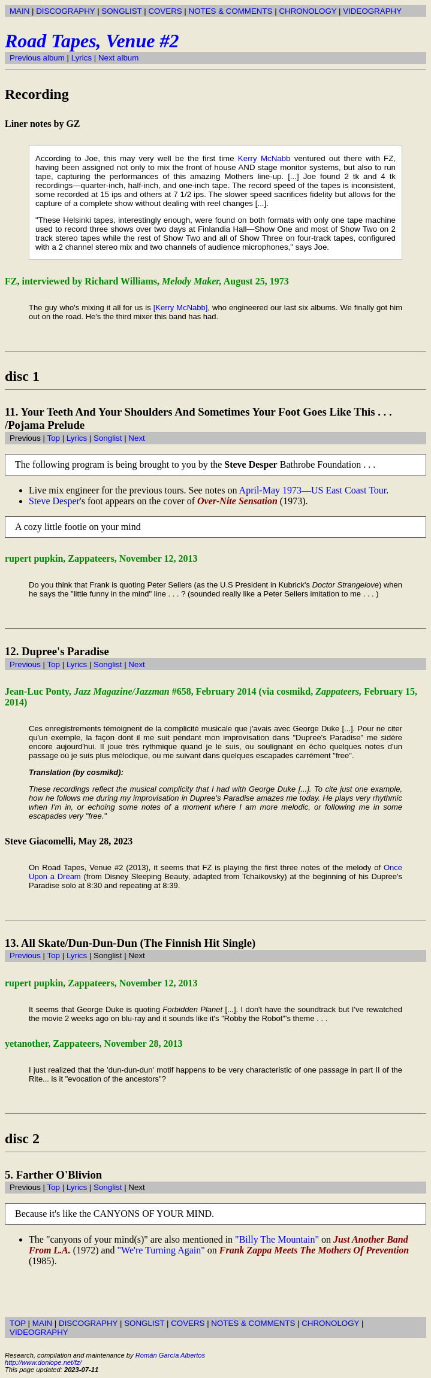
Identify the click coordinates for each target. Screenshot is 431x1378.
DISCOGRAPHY (65, 11)
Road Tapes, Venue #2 (92, 41)
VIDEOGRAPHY (372, 11)
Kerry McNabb (264, 158)
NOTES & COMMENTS (231, 11)
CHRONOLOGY (307, 11)
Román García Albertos (170, 1355)
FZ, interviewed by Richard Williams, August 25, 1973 (147, 281)
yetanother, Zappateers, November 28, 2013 (93, 1043)
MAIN (19, 11)
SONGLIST (121, 11)
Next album (118, 57)
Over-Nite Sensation (237, 501)
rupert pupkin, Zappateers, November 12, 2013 (101, 558)
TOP (18, 1323)
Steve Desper (54, 501)
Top (53, 438)
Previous (25, 664)
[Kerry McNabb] (180, 307)
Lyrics (81, 57)
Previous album (37, 57)
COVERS (165, 11)
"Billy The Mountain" (277, 1239)
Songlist (108, 438)
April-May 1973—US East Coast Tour (313, 490)
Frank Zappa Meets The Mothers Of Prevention (314, 1250)
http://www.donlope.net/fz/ (43, 1362)
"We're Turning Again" (161, 1250)
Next (136, 438)
